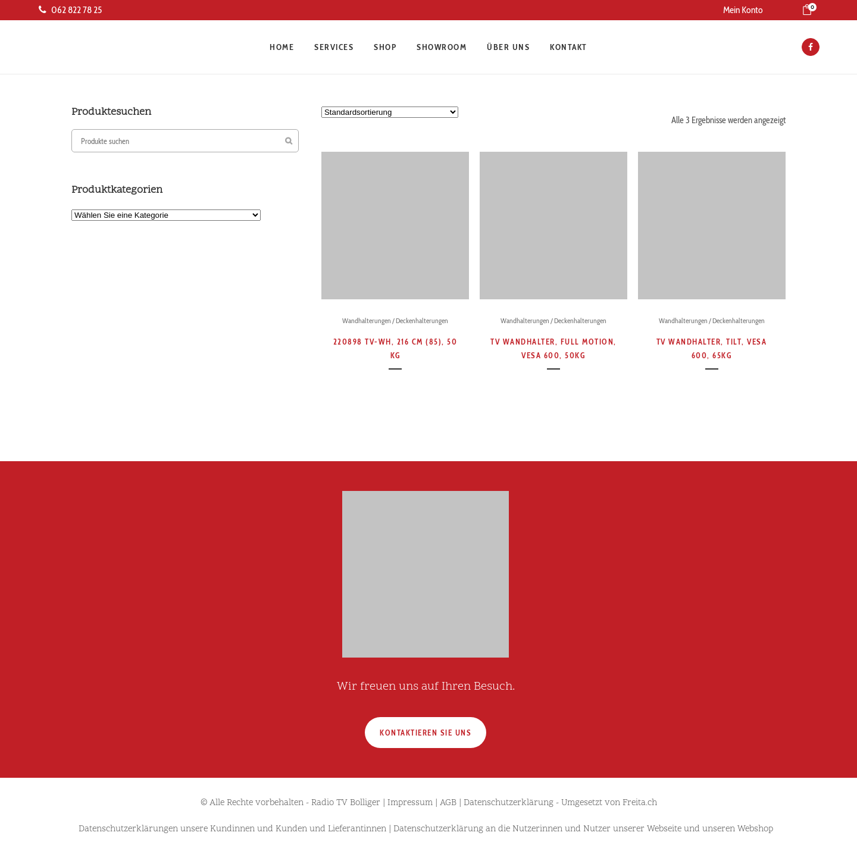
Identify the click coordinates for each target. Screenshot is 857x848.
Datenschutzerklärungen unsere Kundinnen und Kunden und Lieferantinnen (232, 829)
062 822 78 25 (70, 9)
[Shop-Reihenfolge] (389, 112)
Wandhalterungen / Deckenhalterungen (395, 320)
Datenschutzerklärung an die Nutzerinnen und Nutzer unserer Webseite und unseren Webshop (583, 829)
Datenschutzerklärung (508, 803)
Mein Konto (743, 9)
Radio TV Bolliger (345, 803)
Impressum (410, 803)
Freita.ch (640, 803)
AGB (448, 803)
